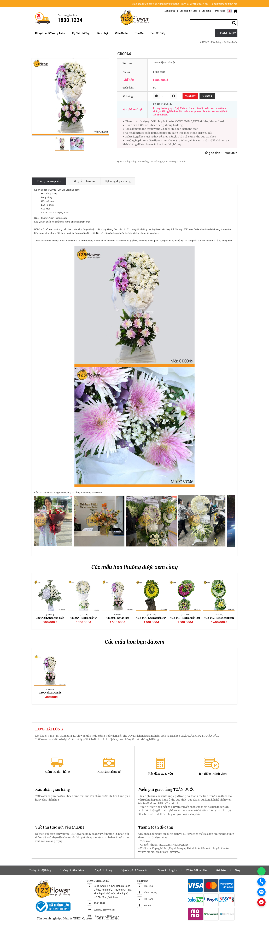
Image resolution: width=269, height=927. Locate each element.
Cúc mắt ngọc (156, 161)
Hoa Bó (139, 33)
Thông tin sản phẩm (49, 181)
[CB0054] (83, 615)
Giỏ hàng (206, 10)
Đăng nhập (170, 10)
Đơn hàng (220, 10)
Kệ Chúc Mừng (81, 33)
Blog (237, 870)
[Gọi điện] (261, 882)
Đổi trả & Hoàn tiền (196, 870)
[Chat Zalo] (261, 892)
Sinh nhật (102, 33)
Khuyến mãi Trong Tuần (50, 33)
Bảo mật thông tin (167, 870)
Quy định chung (103, 870)
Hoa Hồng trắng (128, 161)
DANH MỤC (226, 33)
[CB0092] (50, 615)
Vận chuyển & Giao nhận (135, 870)
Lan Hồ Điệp (157, 33)
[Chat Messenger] (261, 902)
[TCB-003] (185, 615)
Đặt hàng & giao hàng (118, 181)
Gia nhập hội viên (188, 10)
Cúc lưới (181, 161)
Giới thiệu (221, 870)
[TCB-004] (151, 615)
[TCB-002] (219, 615)
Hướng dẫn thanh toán (72, 870)
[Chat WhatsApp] (261, 871)
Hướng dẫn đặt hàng (40, 870)
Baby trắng (143, 161)
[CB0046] (117, 615)
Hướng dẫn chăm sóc (83, 181)
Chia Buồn (121, 33)
